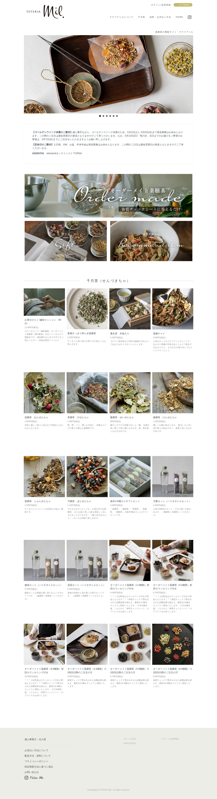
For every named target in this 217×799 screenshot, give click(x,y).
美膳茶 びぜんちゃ (78, 417)
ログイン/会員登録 (170, 739)
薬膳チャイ (159, 333)
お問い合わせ (32, 772)
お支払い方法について (36, 750)
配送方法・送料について (38, 755)
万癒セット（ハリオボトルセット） (172, 501)
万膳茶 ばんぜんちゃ (79, 501)
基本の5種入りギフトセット (125, 501)
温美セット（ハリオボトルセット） (86, 585)
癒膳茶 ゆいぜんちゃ (122, 417)
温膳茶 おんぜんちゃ (36, 417)
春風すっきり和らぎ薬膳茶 (81, 333)
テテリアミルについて (121, 17)
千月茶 (141, 17)
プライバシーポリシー (36, 761)
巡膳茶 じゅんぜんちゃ (38, 501)
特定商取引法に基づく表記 (39, 766)
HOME (179, 17)
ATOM (132, 743)
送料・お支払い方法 (160, 17)
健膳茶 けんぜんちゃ (165, 417)
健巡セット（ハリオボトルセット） (44, 585)
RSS (126, 743)
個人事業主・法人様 (35, 739)
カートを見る (130, 739)
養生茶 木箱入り (119, 333)
